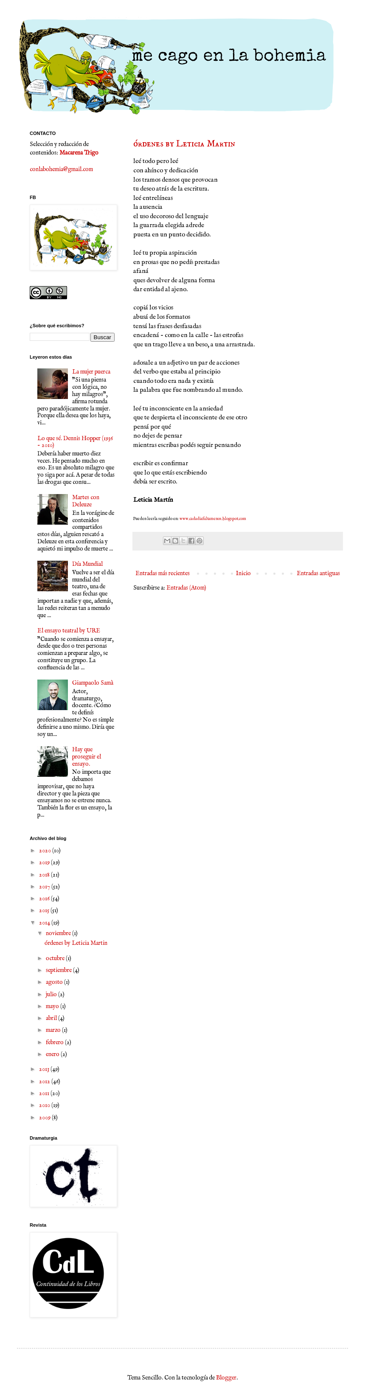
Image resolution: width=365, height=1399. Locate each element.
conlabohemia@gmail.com (61, 169)
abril (52, 1018)
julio (52, 994)
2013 (45, 1069)
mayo (53, 1006)
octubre (56, 958)
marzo (54, 1030)
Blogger (226, 1378)
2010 (45, 1105)
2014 (45, 923)
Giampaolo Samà (92, 683)
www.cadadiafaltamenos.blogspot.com (213, 519)
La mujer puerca (91, 372)
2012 (45, 1081)
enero (53, 1054)
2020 (45, 850)
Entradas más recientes (162, 573)
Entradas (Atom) (186, 588)
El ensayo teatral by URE (68, 631)
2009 (45, 1117)
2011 (45, 1093)
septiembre (59, 970)
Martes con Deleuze (85, 501)
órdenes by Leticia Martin (184, 143)
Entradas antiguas (318, 573)
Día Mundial (87, 564)
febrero (55, 1042)
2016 (45, 898)
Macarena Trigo (78, 153)
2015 (45, 910)
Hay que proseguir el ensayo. (86, 757)
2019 (45, 862)
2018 (45, 875)
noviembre (59, 933)
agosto (55, 982)
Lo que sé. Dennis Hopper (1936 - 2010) (75, 442)
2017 (45, 887)
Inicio (243, 573)
